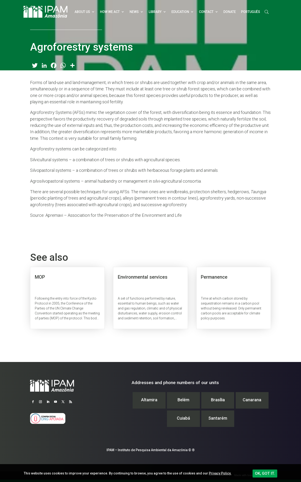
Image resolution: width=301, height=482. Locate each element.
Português (250, 12)
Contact (206, 12)
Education (180, 12)
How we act (110, 12)
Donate (229, 12)
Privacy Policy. (220, 473)
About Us (82, 12)
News (134, 12)
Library (155, 12)
